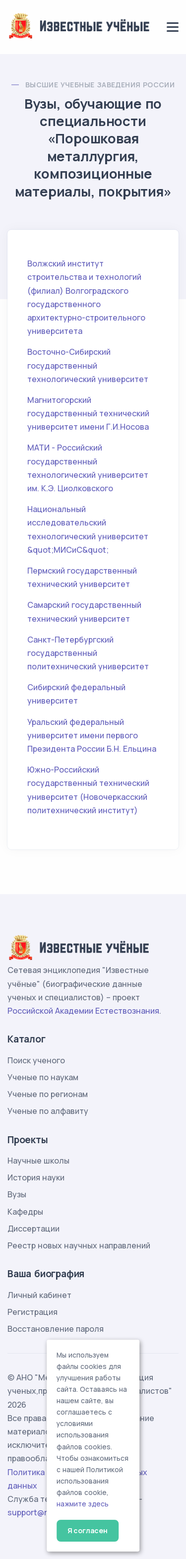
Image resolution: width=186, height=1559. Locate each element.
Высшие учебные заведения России (100, 84)
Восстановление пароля (55, 1328)
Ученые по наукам (42, 1077)
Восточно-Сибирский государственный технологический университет (87, 365)
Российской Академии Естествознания (83, 1010)
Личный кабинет (39, 1295)
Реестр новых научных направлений (78, 1245)
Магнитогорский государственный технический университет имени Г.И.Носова (88, 413)
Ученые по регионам (47, 1094)
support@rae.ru (36, 1512)
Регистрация (32, 1311)
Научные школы (38, 1160)
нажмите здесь (83, 1503)
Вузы (16, 1194)
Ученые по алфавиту (47, 1110)
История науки (35, 1177)
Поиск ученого (36, 1060)
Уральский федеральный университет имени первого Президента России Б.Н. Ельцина (91, 735)
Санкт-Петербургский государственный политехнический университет (88, 653)
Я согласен (87, 1530)
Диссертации (33, 1228)
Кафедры (25, 1211)
